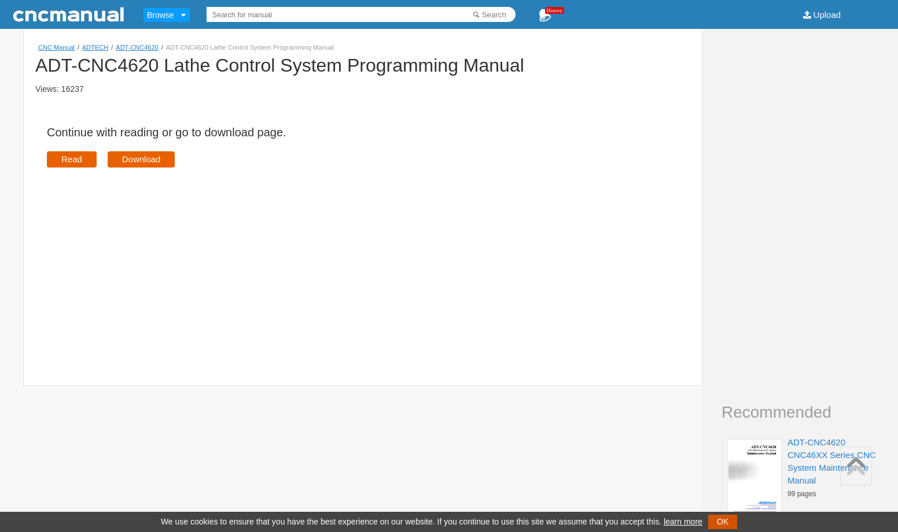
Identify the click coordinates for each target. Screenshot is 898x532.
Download (141, 159)
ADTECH (95, 47)
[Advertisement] (144, 260)
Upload (827, 15)
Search (494, 14)
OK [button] (722, 521)
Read (71, 159)
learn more (683, 521)
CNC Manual (56, 47)
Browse (160, 15)
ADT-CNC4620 (137, 47)
